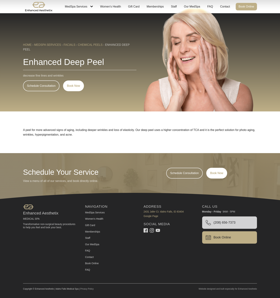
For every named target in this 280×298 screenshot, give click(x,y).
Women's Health (110, 6)
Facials (69, 44)
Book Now (73, 85)
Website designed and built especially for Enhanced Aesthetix (228, 289)
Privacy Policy (87, 289)
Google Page (151, 216)
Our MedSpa (192, 6)
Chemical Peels (90, 44)
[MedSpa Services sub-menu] (92, 6)
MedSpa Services (76, 6)
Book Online (246, 6)
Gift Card (133, 6)
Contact (225, 6)
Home (27, 44)
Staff (174, 6)
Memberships (155, 6)
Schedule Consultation (41, 85)
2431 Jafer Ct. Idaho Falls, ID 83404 (164, 211)
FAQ (210, 6)
